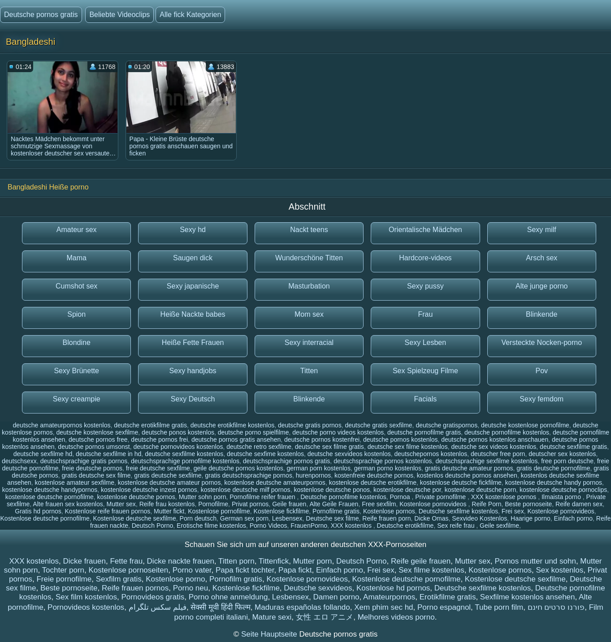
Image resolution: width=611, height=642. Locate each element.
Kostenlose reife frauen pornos (108, 511)
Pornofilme (213, 504)
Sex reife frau (456, 525)
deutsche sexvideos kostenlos (349, 453)
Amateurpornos (389, 597)
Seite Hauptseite (270, 634)
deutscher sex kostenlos (562, 453)
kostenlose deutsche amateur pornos (169, 482)
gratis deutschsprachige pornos (248, 475)
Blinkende (541, 314)
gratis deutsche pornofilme (553, 468)
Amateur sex (76, 229)
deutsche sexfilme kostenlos (184, 453)
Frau (425, 314)
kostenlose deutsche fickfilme (461, 482)
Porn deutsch (198, 518)
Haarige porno (530, 518)
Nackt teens (309, 229)
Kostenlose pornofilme (219, 511)
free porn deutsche (567, 461)
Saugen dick (192, 258)
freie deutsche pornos (92, 468)
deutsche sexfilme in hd (108, 453)
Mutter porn (312, 561)
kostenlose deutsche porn (480, 489)
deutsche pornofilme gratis (424, 432)
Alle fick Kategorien (190, 14)
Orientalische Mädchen (425, 229)
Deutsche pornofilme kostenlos (343, 496)
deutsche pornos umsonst (94, 446)
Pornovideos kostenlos (86, 607)
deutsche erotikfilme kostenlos (233, 425)
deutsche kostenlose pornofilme (525, 425)
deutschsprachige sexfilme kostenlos (486, 461)
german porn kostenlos (318, 468)
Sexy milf (541, 229)
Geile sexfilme (499, 525)
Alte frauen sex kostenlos (68, 504)
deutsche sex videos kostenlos (493, 446)
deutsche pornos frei (159, 439)
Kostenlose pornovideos (433, 504)
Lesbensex (287, 518)
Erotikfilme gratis (448, 597)
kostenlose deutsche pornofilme (49, 496)
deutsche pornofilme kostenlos (506, 432)
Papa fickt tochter (245, 570)
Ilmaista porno (562, 496)
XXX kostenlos (352, 525)
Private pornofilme (441, 496)
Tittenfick (274, 561)
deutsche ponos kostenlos (178, 432)
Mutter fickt (169, 511)
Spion (76, 314)
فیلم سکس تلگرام (157, 607)
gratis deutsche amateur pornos (469, 468)
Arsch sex (541, 258)
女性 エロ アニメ (324, 617)
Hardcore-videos (425, 258)
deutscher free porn (498, 453)
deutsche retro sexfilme (258, 446)
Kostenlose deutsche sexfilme (134, 518)
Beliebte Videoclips (119, 14)
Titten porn (236, 561)
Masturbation (309, 286)
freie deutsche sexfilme (158, 468)
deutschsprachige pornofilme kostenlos (185, 461)
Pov (541, 371)
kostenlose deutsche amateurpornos (274, 482)
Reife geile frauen (421, 561)
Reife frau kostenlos (167, 504)
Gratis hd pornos (38, 511)
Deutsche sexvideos (318, 588)
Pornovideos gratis (152, 597)
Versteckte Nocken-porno (541, 342)
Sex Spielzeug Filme (425, 371)
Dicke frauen (84, 561)
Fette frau (126, 561)
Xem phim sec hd (383, 607)
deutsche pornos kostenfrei (322, 439)
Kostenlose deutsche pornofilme (45, 518)
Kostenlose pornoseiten (128, 570)
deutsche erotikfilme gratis (150, 425)
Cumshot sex (76, 286)
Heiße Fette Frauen (193, 342)
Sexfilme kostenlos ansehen (527, 597)
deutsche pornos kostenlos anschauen (494, 439)
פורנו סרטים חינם (556, 607)
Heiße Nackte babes (192, 314)
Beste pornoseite (528, 504)
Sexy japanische (193, 286)
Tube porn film (499, 607)
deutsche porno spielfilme (253, 432)
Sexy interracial (309, 342)
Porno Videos (268, 525)
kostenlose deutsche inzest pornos (149, 489)
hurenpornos (313, 475)
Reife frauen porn (386, 518)
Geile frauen (289, 504)
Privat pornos (250, 504)
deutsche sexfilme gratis (573, 446)
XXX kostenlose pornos (504, 496)
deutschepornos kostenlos (431, 453)
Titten (309, 371)
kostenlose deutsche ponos (332, 489)
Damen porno (336, 597)
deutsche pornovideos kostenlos (178, 446)
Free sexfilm (379, 504)
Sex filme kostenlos (431, 570)
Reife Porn (486, 504)
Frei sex (513, 511)
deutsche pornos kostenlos (400, 439)
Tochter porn (63, 570)
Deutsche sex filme (332, 518)
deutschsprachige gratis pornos (84, 461)
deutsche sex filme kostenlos (408, 446)
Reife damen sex (578, 504)
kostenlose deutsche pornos (136, 496)
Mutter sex (121, 504)
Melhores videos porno (396, 617)
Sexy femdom (541, 399)
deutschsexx (19, 461)
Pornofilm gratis (235, 579)
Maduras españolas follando (302, 607)
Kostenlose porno (175, 579)
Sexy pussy (425, 286)
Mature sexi (271, 617)
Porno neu (190, 588)
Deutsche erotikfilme (405, 525)
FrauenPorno (308, 525)
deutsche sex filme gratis (329, 446)
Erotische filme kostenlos (211, 525)
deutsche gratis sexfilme (378, 425)
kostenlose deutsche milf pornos (245, 489)
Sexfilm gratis (119, 579)
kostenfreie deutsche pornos (373, 475)
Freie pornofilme (63, 579)
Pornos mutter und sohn (535, 561)
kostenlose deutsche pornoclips (563, 489)
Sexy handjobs (193, 371)
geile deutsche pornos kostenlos (238, 468)
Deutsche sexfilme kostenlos (458, 511)
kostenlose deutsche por (407, 489)
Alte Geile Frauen (333, 504)
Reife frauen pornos (135, 588)
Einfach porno (573, 518)
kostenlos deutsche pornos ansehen (467, 475)
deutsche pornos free (98, 439)
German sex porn (244, 518)
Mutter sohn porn (202, 496)
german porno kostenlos (387, 468)
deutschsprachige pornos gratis (286, 461)
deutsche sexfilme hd (43, 453)
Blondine (77, 342)
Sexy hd (193, 229)
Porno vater (192, 570)
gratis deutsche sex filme (96, 475)
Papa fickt (295, 570)
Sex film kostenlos (86, 597)
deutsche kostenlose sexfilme (97, 432)
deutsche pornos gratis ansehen (236, 439)
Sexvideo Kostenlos (479, 518)
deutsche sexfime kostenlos (265, 453)
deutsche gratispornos (446, 425)
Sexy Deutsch (193, 399)
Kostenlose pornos (389, 511)
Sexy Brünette (76, 371)
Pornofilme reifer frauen (263, 496)
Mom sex (309, 314)
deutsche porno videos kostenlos (338, 432)
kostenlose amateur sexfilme (74, 482)
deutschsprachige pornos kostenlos (383, 461)
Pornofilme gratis (336, 511)
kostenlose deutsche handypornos (49, 489)
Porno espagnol (444, 607)
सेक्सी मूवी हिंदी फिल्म (220, 607)
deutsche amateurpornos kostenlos (62, 425)
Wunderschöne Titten (309, 258)
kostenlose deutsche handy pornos (553, 482)
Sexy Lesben (425, 342)
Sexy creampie (76, 399)
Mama (76, 258)
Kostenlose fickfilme (281, 511)
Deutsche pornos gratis (41, 14)
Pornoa (401, 496)
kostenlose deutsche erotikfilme (372, 482)
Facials (425, 399)
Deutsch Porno (152, 525)
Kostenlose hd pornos (393, 588)
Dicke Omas (431, 518)
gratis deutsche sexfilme (167, 475)
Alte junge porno (542, 286)
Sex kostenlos (559, 570)
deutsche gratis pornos (310, 425)
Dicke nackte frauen (180, 561)
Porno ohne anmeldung (228, 597)
